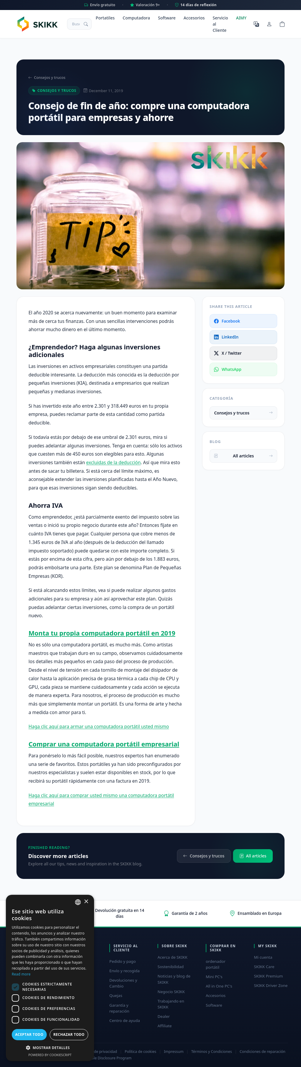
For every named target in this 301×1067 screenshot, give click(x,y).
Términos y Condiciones (211, 1051)
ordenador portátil (215, 964)
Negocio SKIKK (171, 991)
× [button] (86, 902)
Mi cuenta (263, 957)
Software (166, 18)
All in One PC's (219, 986)
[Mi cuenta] (269, 24)
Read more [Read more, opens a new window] (21, 974)
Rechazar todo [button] (68, 1034)
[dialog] (50, 978)
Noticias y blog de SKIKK (174, 979)
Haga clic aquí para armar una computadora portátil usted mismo (99, 726)
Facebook (227, 321)
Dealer (164, 1016)
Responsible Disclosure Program (103, 1058)
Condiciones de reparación (262, 1051)
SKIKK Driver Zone (270, 985)
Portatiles (105, 18)
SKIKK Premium (268, 976)
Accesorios (194, 18)
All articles (243, 456)
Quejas (115, 995)
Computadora (136, 18)
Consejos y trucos (47, 77)
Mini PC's (214, 976)
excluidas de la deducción (113, 462)
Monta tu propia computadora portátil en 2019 (102, 633)
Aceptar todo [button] (29, 1034)
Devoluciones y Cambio (123, 983)
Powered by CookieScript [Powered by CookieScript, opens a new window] (50, 1055)
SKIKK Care (264, 966)
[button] (50, 1047)
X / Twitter (227, 353)
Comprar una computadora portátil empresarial (104, 744)
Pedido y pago (122, 961)
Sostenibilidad (171, 966)
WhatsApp (227, 369)
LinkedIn (226, 337)
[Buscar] (86, 24)
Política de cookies (140, 1051)
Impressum (174, 1051)
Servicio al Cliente (220, 24)
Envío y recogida (124, 970)
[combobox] (78, 902)
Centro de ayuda (124, 1020)
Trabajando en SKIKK (171, 1004)
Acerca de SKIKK (173, 957)
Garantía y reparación (119, 1008)
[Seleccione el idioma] (256, 24)
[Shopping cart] (282, 24)
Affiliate (165, 1025)
